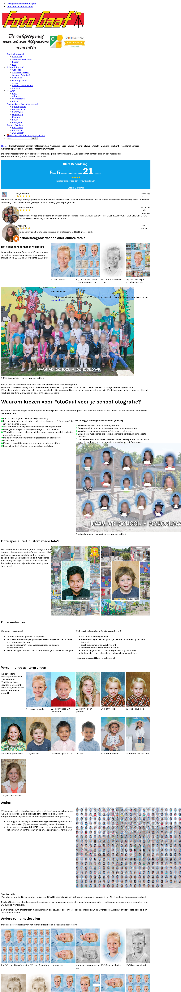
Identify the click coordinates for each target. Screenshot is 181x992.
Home (4, 146)
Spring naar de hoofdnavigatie (21, 3)
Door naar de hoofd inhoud (20, 6)
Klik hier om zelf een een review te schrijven (75, 181)
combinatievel (58, 299)
